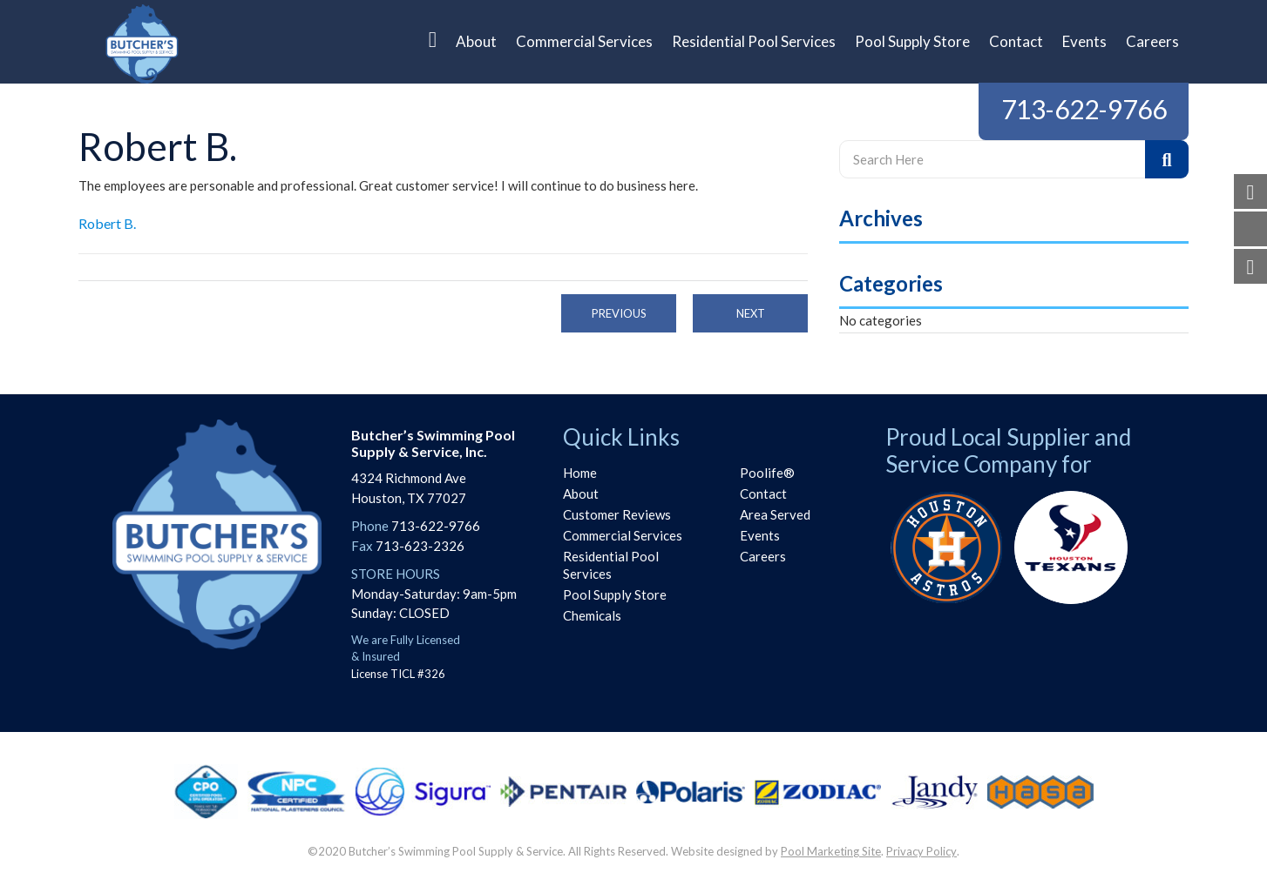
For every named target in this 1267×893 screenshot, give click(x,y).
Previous (619, 313)
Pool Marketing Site (831, 851)
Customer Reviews (617, 514)
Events (760, 535)
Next (750, 313)
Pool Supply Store (615, 594)
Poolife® (767, 472)
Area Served (775, 514)
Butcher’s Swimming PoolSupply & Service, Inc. (433, 443)
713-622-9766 (1084, 109)
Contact (763, 493)
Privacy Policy (921, 851)
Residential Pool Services (611, 564)
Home (580, 472)
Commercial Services (622, 535)
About (581, 493)
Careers (763, 556)
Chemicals (592, 615)
